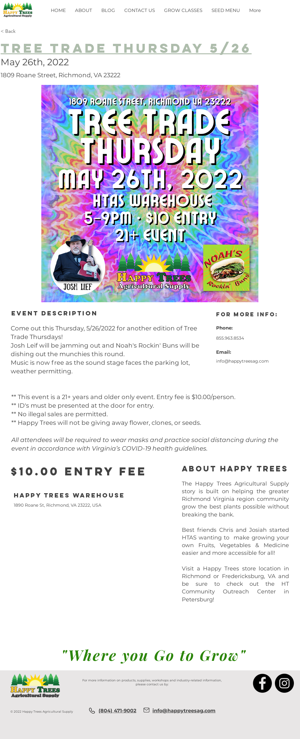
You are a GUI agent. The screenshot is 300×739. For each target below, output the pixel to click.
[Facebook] (262, 683)
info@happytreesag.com (242, 361)
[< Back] (31, 31)
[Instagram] (284, 683)
